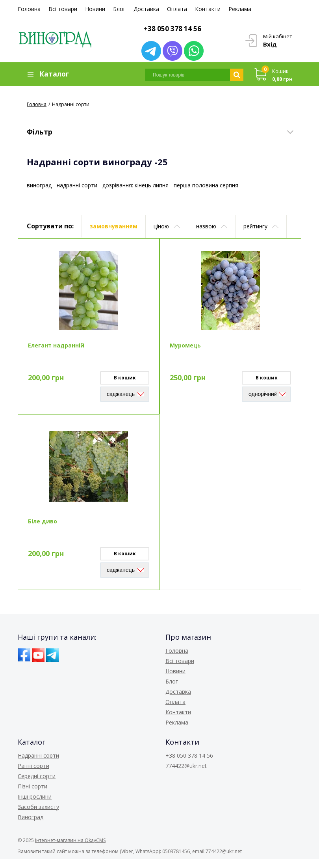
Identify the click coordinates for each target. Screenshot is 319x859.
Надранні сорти (38, 755)
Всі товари (62, 9)
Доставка (146, 9)
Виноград (30, 817)
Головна (29, 9)
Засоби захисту (38, 806)
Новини (95, 9)
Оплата (177, 9)
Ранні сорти (33, 765)
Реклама (239, 9)
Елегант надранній (56, 345)
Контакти (208, 9)
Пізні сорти (32, 786)
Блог (119, 9)
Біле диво (42, 521)
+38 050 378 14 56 (172, 28)
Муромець (185, 345)
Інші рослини (35, 796)
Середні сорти (37, 776)
